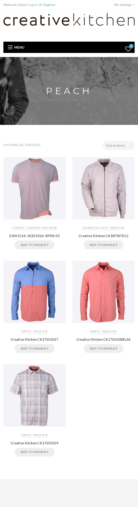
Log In (33, 5)
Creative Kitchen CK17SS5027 (34, 339)
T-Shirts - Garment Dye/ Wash (34, 227)
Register (49, 5)
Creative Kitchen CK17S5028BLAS (103, 339)
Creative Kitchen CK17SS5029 (34, 443)
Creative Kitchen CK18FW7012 (103, 236)
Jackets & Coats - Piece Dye (104, 227)
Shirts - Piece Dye (34, 331)
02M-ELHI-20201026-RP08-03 (34, 236)
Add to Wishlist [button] (35, 245)
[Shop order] (119, 145)
